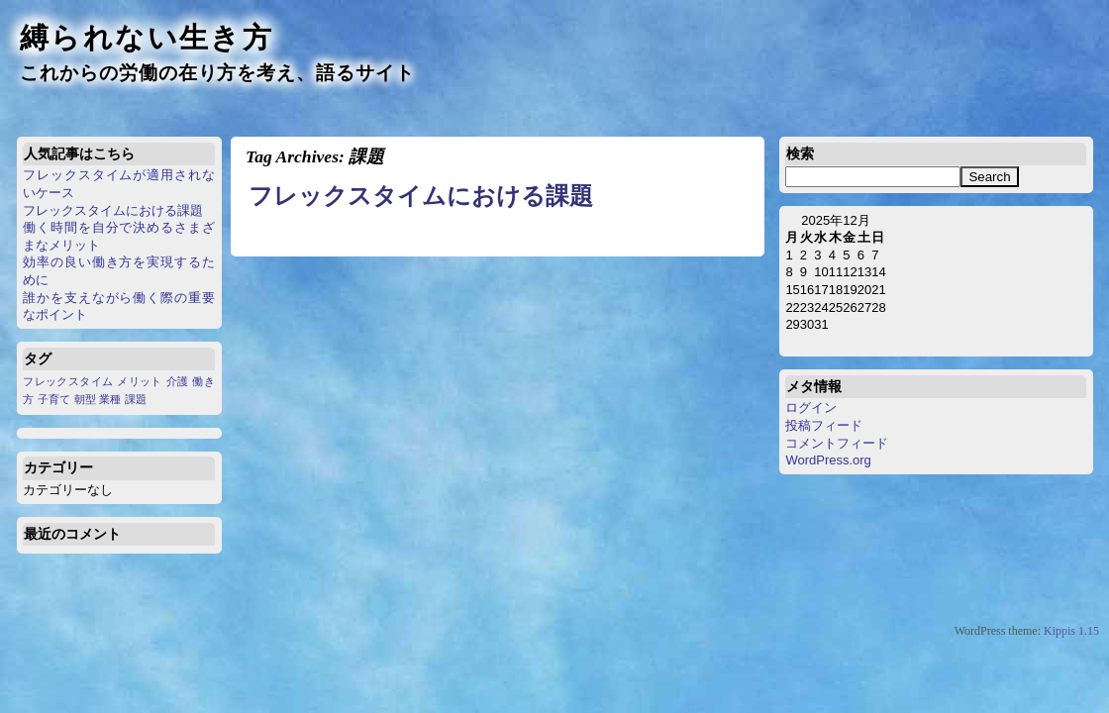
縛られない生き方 (146, 37)
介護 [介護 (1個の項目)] (177, 381)
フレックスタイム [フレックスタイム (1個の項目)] (68, 381)
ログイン (811, 407)
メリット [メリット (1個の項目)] (139, 381)
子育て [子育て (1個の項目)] (54, 399)
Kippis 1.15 (1071, 631)
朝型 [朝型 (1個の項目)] (85, 399)
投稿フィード (823, 425)
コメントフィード (836, 443)
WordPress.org (827, 460)
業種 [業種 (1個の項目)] (110, 399)
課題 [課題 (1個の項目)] (136, 399)
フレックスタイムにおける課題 (113, 210)
